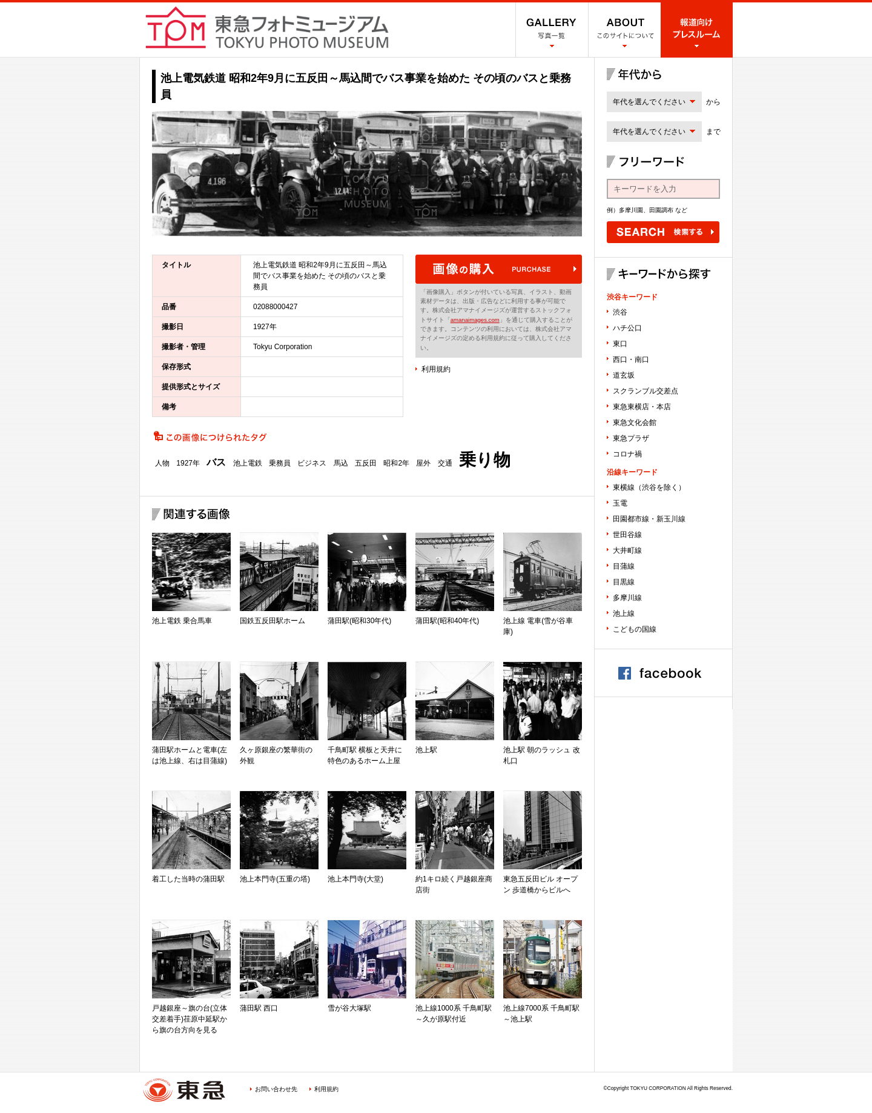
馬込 (341, 463)
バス (216, 462)
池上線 (624, 613)
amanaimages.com (475, 319)
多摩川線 (627, 597)
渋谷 (620, 312)
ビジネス (311, 463)
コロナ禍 (627, 454)
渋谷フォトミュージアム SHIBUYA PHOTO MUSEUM (267, 27)
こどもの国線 (634, 629)
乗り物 (484, 460)
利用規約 (436, 369)
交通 (445, 463)
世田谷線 (627, 534)
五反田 (366, 463)
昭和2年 (396, 463)
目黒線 (624, 582)
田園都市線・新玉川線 (649, 519)
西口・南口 (631, 359)
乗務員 (280, 463)
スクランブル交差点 (645, 391)
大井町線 (627, 550)
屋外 (423, 463)
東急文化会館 (634, 422)
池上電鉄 (247, 463)
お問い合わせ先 (276, 1089)
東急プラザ (631, 438)
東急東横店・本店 (642, 407)
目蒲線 (624, 566)
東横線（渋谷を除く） (649, 487)
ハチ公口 (627, 328)
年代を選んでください (649, 102)
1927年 (188, 463)
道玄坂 (624, 375)
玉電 (620, 503)
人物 (162, 463)
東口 (620, 343)
